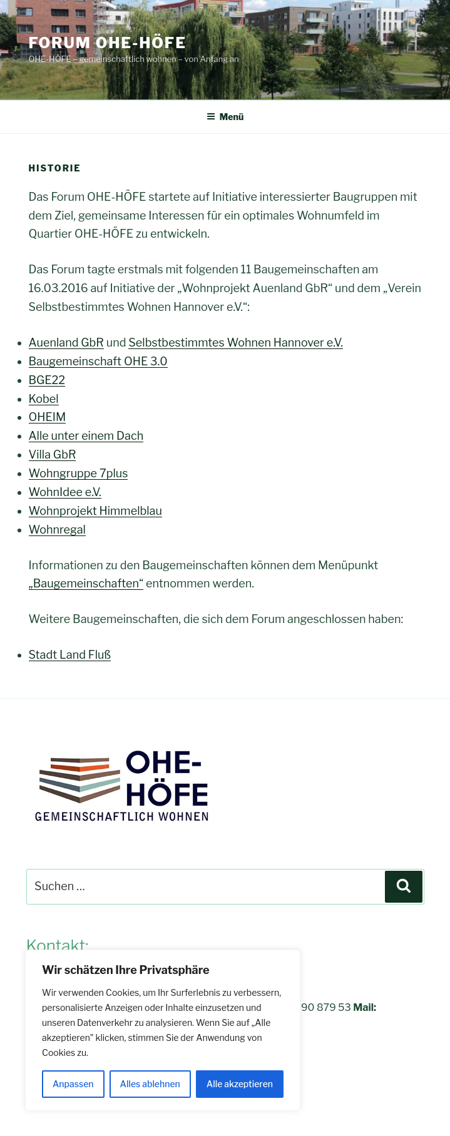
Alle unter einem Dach (86, 435)
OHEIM (47, 416)
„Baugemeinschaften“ (86, 583)
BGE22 (47, 380)
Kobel (44, 398)
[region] (162, 1030)
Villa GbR (52, 454)
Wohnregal (57, 529)
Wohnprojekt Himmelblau (95, 510)
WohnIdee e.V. (65, 492)
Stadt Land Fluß (70, 654)
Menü (225, 116)
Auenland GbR (66, 342)
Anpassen (73, 1083)
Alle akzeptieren (240, 1083)
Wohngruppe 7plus (78, 473)
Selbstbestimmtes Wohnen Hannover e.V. (235, 342)
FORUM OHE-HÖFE (108, 43)
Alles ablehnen (150, 1083)
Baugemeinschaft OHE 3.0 (98, 361)
